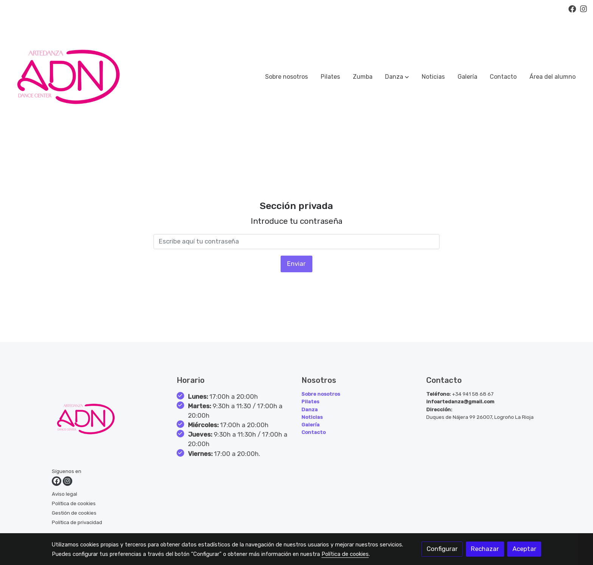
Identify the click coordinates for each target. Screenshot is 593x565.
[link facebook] (572, 8)
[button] (397, 77)
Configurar (442, 549)
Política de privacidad (77, 522)
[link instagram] (583, 8)
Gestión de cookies (74, 513)
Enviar (296, 263)
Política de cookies (74, 503)
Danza (309, 409)
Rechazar (485, 549)
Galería (310, 424)
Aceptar (524, 549)
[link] (68, 76)
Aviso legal (64, 494)
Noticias (312, 417)
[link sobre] (109, 420)
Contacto (313, 432)
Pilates (310, 401)
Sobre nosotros (320, 394)
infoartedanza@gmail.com (460, 401)
